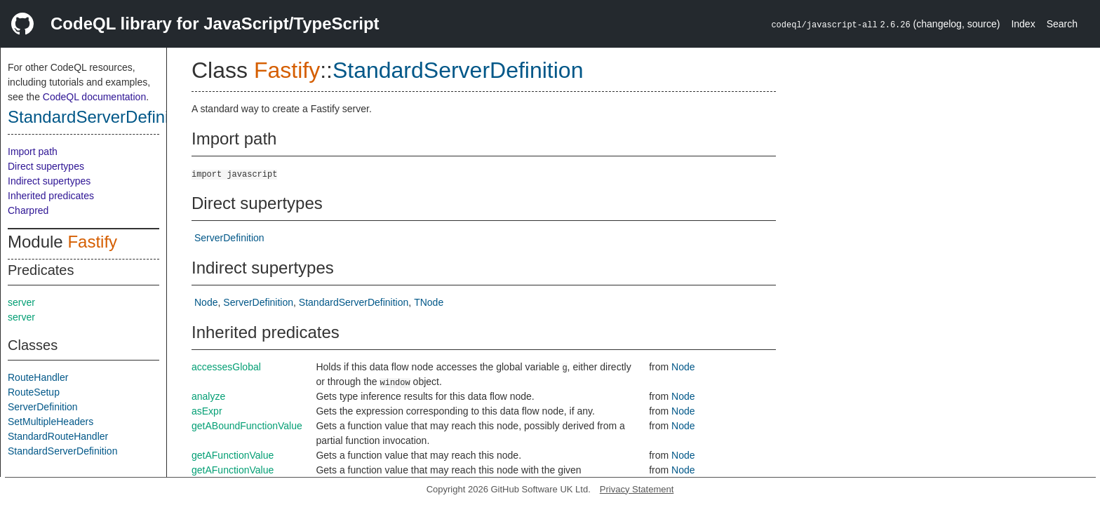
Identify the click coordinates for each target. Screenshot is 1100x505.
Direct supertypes (46, 166)
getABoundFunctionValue (247, 425)
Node (205, 302)
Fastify (92, 241)
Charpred (28, 210)
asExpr (207, 411)
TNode (428, 302)
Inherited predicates (51, 195)
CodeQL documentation (94, 96)
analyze (208, 396)
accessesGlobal (226, 366)
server (21, 302)
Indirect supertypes (49, 181)
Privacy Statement (637, 489)
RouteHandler (38, 377)
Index (1023, 23)
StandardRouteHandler (58, 436)
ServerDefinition (43, 406)
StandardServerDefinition (102, 116)
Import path (33, 151)
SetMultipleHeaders (50, 421)
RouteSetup (34, 392)
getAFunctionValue (233, 455)
